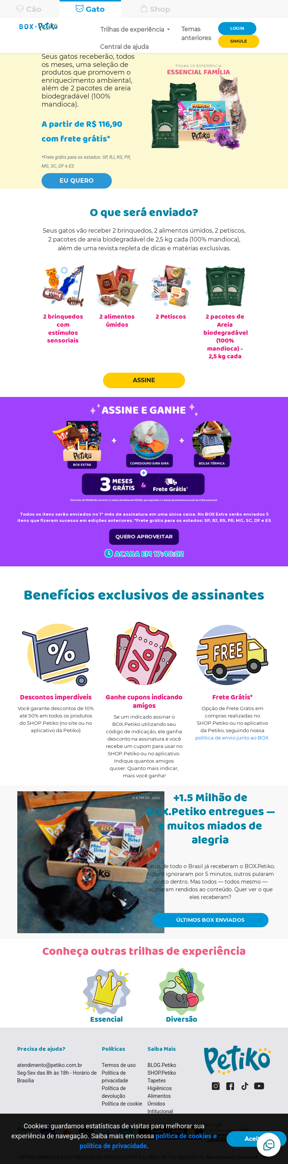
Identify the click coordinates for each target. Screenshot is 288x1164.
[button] (77, 178)
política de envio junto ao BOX (232, 738)
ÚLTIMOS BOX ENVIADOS (210, 920)
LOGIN (237, 28)
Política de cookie (122, 1104)
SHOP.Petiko (161, 1073)
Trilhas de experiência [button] (133, 29)
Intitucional (160, 1111)
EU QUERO (77, 180)
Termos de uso (119, 1065)
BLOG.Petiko (161, 1065)
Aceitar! (257, 1138)
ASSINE (144, 380)
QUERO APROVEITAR (144, 536)
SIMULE (238, 41)
